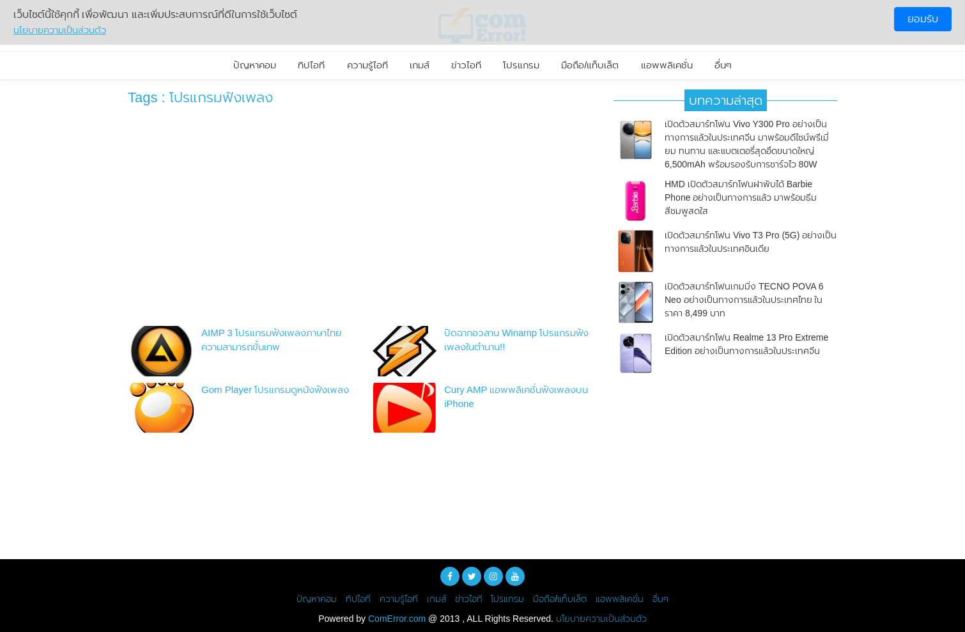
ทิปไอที (311, 64)
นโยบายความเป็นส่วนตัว (601, 618)
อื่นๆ (723, 64)
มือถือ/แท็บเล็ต (590, 64)
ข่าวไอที (466, 64)
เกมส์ (419, 64)
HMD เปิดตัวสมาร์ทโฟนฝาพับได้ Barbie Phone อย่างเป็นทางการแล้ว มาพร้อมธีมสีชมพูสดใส (741, 197)
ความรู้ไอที (367, 64)
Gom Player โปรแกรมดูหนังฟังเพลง (275, 389)
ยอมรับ (922, 18)
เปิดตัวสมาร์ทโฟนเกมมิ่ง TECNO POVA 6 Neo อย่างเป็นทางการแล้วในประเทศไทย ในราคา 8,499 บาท (744, 299)
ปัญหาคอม (254, 64)
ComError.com (397, 618)
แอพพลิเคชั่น (667, 64)
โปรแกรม (521, 64)
